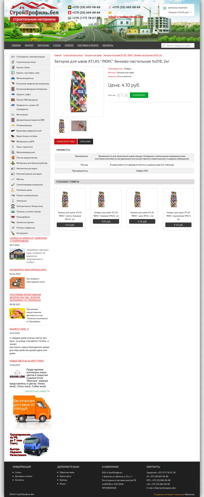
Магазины (43, 45)
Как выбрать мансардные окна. (28, 269)
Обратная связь (67, 472)
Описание (85, 141)
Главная (16, 45)
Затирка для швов (93, 55)
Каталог (29, 45)
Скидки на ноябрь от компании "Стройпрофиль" (28, 239)
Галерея (69, 45)
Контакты (107, 45)
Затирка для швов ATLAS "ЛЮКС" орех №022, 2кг (142, 214)
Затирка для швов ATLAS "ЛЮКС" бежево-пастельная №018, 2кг (132, 55)
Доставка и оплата (88, 45)
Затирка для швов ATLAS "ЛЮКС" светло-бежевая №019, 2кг (70, 216)
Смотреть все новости (37, 391)
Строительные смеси (73, 55)
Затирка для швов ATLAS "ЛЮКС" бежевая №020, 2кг (106, 214)
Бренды (63, 480)
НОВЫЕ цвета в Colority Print (27, 360)
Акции (63, 484)
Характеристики (66, 141)
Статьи (57, 45)
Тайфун (127, 68)
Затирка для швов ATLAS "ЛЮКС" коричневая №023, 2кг (178, 216)
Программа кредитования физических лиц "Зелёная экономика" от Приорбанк (25, 297)
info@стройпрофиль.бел (125, 16)
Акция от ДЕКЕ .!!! (19, 328)
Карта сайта (65, 476)
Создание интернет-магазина (169, 494)
